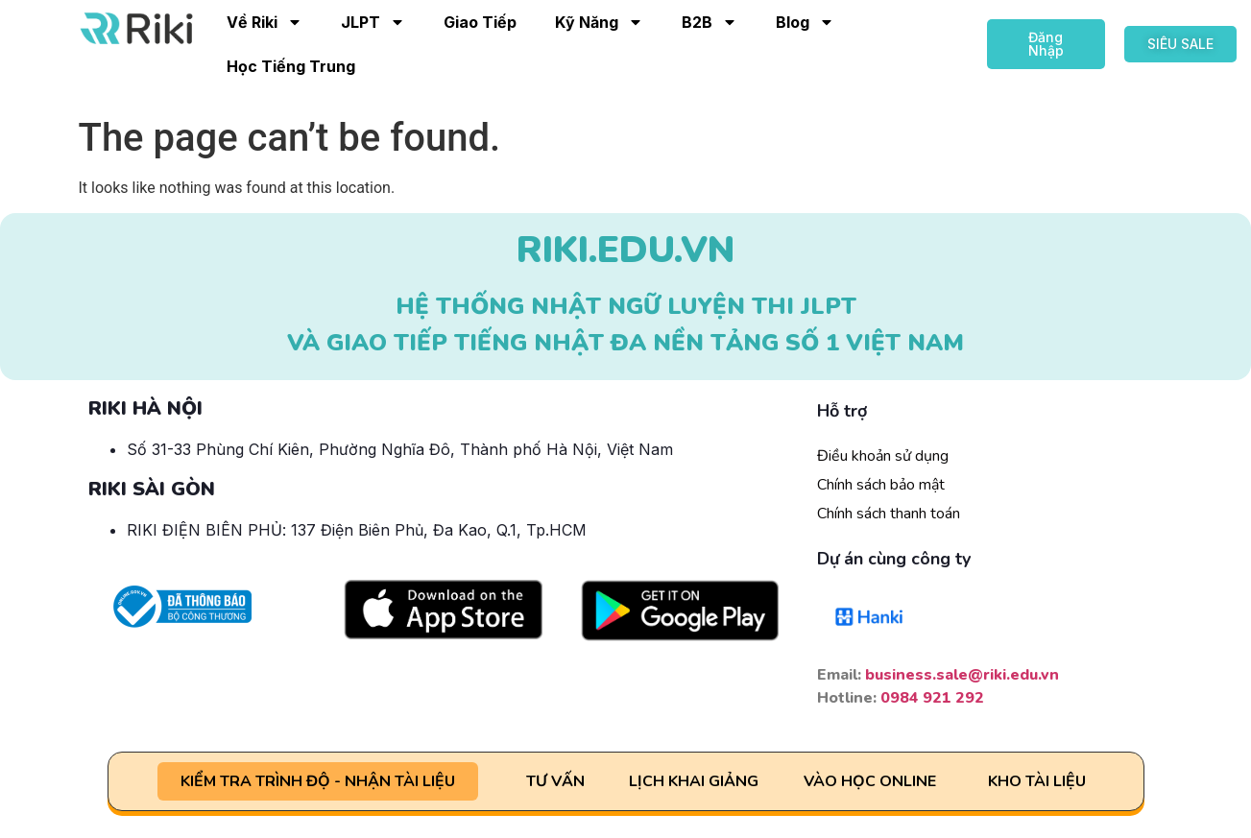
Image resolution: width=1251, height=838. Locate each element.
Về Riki (264, 22)
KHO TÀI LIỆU (1037, 781)
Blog (805, 22)
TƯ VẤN (555, 781)
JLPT (373, 22)
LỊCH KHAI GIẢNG (693, 781)
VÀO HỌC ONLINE (870, 781)
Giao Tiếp (480, 22)
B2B (709, 22)
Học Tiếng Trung (291, 66)
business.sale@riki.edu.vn (962, 674)
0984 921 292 (932, 697)
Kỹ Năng (599, 22)
